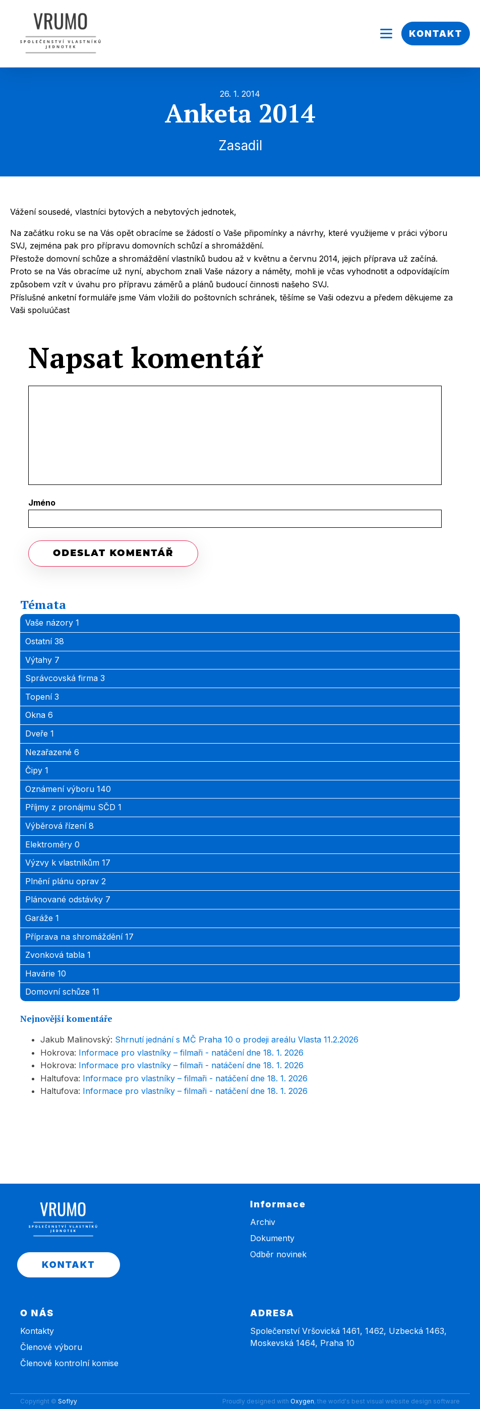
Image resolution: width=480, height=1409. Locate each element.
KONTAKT (435, 33)
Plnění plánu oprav (65, 881)
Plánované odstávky (67, 899)
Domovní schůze (62, 992)
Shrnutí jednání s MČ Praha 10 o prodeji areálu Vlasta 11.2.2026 (236, 1039)
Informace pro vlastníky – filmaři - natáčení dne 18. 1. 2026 (191, 1053)
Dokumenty (272, 1238)
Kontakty (37, 1331)
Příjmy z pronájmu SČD (73, 807)
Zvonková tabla (58, 955)
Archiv (262, 1222)
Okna (39, 715)
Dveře (39, 733)
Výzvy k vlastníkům (67, 862)
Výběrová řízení (59, 826)
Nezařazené (52, 752)
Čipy (36, 770)
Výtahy (42, 660)
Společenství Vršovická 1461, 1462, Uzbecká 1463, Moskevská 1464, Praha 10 (348, 1337)
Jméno (41, 503)
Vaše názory (52, 623)
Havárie (45, 973)
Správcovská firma (65, 678)
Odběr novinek (278, 1254)
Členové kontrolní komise (69, 1363)
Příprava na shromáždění (79, 937)
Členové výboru (51, 1347)
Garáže (42, 918)
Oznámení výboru (68, 789)
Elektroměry (52, 844)
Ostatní (44, 641)
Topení (42, 697)
